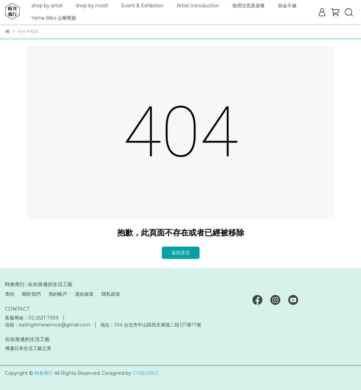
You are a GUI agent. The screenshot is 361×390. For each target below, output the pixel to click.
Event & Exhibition (142, 6)
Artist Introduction (198, 6)
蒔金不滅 (287, 6)
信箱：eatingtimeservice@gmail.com (47, 325)
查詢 (9, 294)
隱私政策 (111, 294)
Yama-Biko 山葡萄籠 (53, 18)
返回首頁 (180, 253)
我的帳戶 (58, 294)
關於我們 (31, 294)
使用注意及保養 (248, 6)
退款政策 (84, 294)
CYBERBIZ (145, 373)
